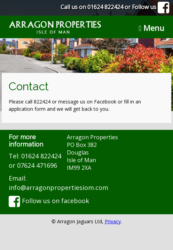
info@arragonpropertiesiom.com (58, 187)
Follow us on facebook (49, 201)
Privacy (113, 221)
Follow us (151, 7)
